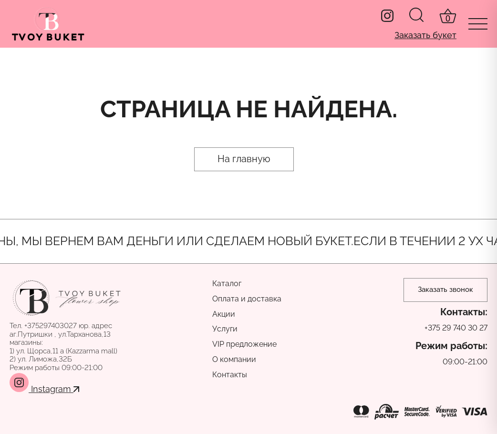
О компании (234, 359)
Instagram (44, 389)
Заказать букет (425, 35)
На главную (243, 159)
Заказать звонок (445, 289)
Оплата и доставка (246, 298)
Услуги (225, 328)
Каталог (226, 283)
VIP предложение (244, 344)
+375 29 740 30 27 (456, 327)
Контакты (229, 374)
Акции (223, 314)
